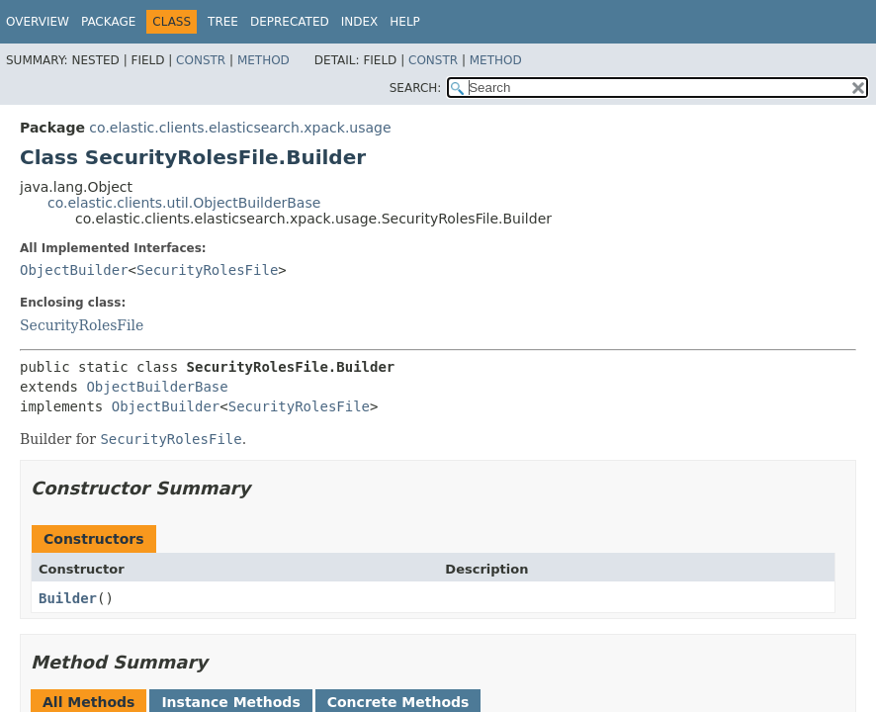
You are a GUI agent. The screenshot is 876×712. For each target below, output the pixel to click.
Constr (200, 60)
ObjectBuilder (74, 270)
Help (405, 22)
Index (360, 22)
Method (263, 60)
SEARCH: (416, 88)
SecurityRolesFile (207, 270)
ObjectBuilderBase (156, 387)
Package (108, 22)
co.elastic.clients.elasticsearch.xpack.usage (240, 127)
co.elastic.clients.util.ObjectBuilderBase (183, 203)
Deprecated (289, 22)
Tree (223, 22)
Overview (37, 22)
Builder (68, 598)
